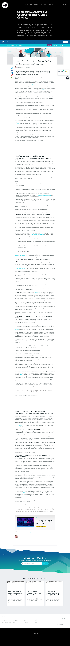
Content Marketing (34, 4)
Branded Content (43, 4)
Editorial (26, 4)
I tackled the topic (33, 34)
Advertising (50, 4)
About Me (57, 4)
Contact (62, 4)
